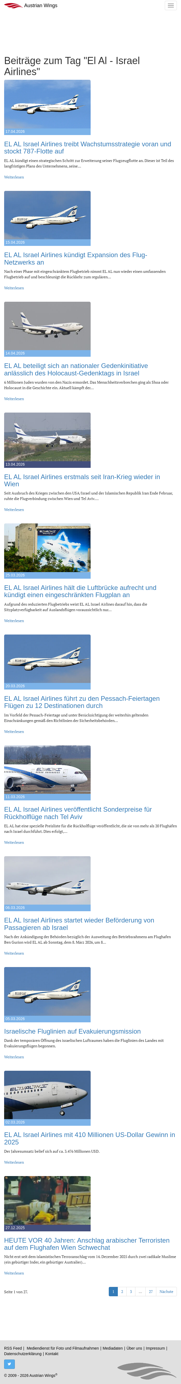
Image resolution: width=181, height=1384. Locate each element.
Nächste (166, 1291)
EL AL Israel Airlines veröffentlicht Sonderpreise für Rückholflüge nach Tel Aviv (78, 813)
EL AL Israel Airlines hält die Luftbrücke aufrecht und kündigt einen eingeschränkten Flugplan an (80, 591)
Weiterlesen (14, 177)
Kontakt (51, 1354)
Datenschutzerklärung (22, 1354)
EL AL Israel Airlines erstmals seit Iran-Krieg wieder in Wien (82, 480)
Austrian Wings (30, 6)
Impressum (155, 1348)
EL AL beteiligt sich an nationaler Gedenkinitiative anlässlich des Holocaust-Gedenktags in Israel (76, 369)
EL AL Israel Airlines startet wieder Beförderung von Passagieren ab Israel (79, 923)
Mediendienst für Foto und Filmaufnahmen (63, 1348)
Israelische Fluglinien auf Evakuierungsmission (72, 1031)
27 (151, 1291)
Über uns (134, 1348)
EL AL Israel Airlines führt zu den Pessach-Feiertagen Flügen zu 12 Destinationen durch (82, 702)
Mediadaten (113, 1348)
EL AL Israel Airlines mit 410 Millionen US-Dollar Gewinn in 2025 (89, 1138)
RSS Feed (13, 1348)
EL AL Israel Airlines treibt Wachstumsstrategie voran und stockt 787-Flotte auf (87, 147)
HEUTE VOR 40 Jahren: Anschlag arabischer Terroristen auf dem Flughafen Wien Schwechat (87, 1244)
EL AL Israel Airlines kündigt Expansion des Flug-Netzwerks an (75, 258)
